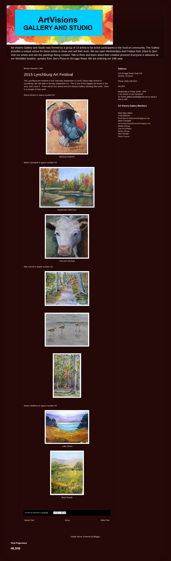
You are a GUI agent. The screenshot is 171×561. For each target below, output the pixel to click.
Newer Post (29, 520)
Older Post (105, 520)
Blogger (96, 537)
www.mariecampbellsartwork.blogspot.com (134, 123)
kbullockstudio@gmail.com (139, 118)
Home (67, 520)
